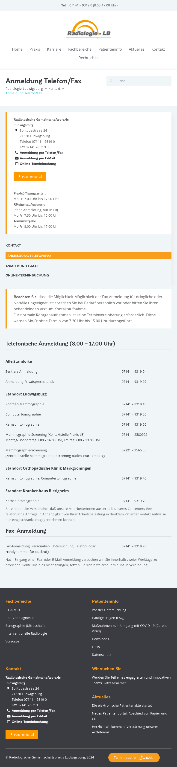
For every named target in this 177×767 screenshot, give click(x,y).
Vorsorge (12, 641)
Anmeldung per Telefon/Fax (41, 152)
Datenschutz (101, 654)
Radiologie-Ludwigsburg (24, 88)
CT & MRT (12, 610)
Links (95, 647)
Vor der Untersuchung (108, 610)
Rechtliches (88, 57)
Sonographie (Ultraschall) (24, 625)
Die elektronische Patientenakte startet (121, 705)
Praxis (35, 49)
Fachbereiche (79, 49)
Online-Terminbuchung (38, 164)
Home (17, 49)
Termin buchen (134, 757)
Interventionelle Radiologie (26, 633)
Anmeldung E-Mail (22, 266)
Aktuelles (137, 49)
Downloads (100, 639)
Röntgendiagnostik (19, 618)
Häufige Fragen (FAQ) (107, 618)
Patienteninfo (110, 49)
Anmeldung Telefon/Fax (29, 256)
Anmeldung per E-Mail (37, 158)
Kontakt (158, 49)
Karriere (54, 49)
